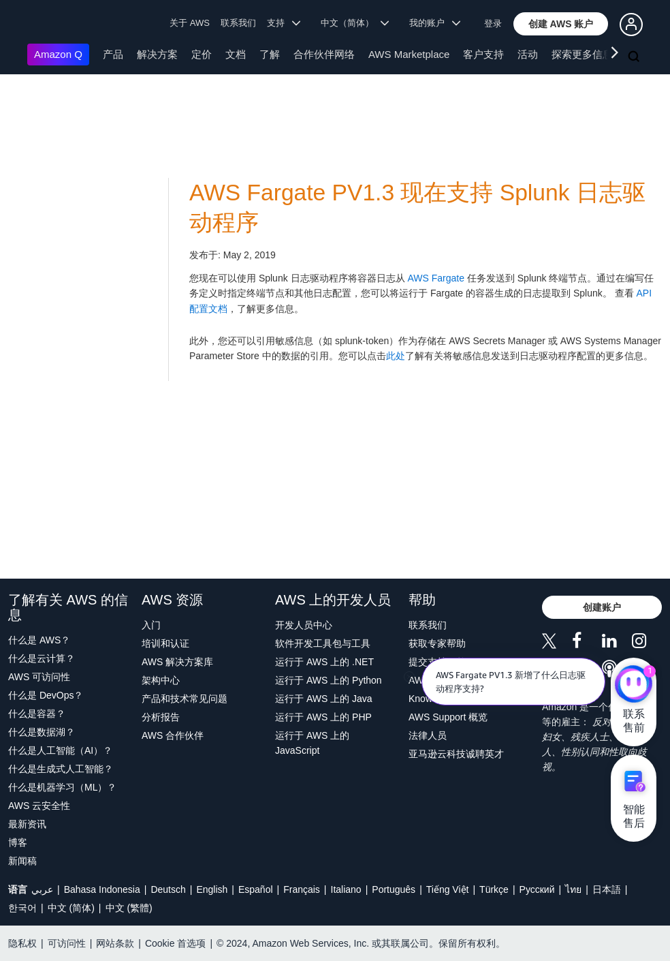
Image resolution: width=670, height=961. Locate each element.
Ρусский (537, 889)
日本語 (606, 889)
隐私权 (22, 943)
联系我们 (238, 23)
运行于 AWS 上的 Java (323, 698)
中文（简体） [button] (355, 23)
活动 (527, 54)
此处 (395, 355)
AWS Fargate (435, 278)
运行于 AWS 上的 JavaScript (312, 743)
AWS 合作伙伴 (173, 735)
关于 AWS (190, 23)
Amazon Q (58, 54)
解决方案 (157, 54)
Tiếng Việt (447, 889)
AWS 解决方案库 (177, 661)
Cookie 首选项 (175, 943)
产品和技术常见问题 (184, 698)
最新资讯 (27, 824)
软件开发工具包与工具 (322, 643)
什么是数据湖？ (41, 732)
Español (255, 889)
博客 (17, 842)
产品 (113, 54)
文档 (235, 54)
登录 (493, 23)
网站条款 (115, 943)
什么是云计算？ (41, 658)
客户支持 (483, 54)
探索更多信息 (582, 54)
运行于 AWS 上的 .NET (324, 661)
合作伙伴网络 (324, 54)
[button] (561, 23)
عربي (42, 889)
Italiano (346, 889)
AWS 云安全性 (39, 805)
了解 (269, 54)
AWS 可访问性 (39, 676)
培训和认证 (165, 643)
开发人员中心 (303, 625)
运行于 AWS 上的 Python (328, 680)
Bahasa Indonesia (102, 889)
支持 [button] (283, 23)
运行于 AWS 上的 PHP (323, 717)
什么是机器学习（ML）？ (62, 787)
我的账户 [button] (434, 23)
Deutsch (167, 889)
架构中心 (161, 680)
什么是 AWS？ (39, 640)
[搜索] (635, 57)
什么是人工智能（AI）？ (60, 750)
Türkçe (494, 889)
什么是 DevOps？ (45, 695)
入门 (151, 625)
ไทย (573, 889)
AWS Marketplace (408, 54)
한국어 (22, 907)
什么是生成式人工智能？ (60, 768)
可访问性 (67, 943)
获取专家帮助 (437, 643)
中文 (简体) (71, 907)
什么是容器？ (36, 713)
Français (301, 889)
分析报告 (161, 717)
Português (393, 889)
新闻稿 (22, 860)
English (211, 889)
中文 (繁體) (129, 907)
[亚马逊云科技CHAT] (633, 685)
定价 (201, 54)
